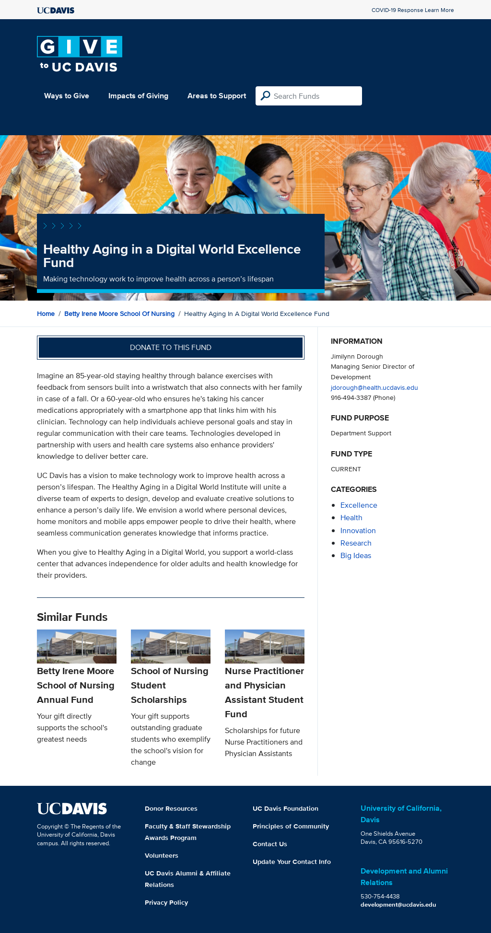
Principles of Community (291, 826)
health (351, 517)
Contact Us (270, 844)
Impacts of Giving (138, 95)
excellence (358, 505)
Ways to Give (66, 95)
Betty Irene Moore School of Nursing (119, 313)
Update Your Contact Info (292, 861)
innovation (358, 530)
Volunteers (161, 855)
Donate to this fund (170, 347)
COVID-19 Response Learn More (413, 10)
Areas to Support (216, 95)
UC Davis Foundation (285, 808)
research (356, 542)
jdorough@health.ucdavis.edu (374, 387)
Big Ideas (355, 555)
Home (46, 313)
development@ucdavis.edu (398, 904)
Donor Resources (171, 808)
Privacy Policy (166, 902)
